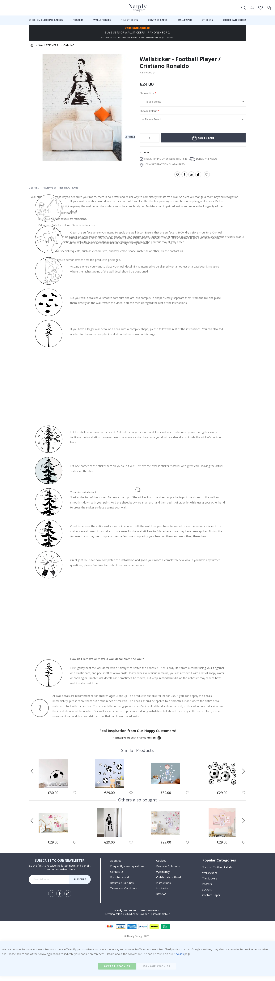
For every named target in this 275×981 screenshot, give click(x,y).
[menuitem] (46, 20)
